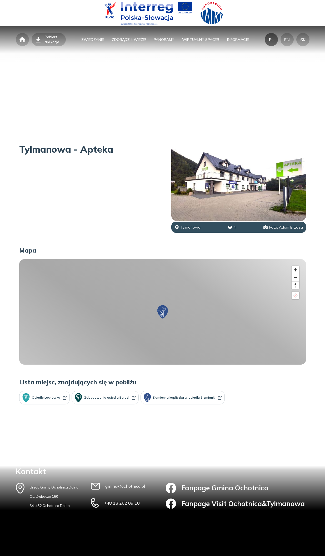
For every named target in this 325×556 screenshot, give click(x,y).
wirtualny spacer (200, 39)
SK (303, 39)
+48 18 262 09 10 (122, 503)
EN (287, 39)
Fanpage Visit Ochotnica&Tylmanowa (235, 504)
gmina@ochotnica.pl (125, 486)
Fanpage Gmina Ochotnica (217, 488)
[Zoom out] (295, 277)
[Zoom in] (295, 270)
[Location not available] (295, 295)
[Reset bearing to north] (295, 285)
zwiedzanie (92, 39)
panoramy (164, 39)
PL (271, 39)
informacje (238, 39)
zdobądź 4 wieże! (129, 39)
